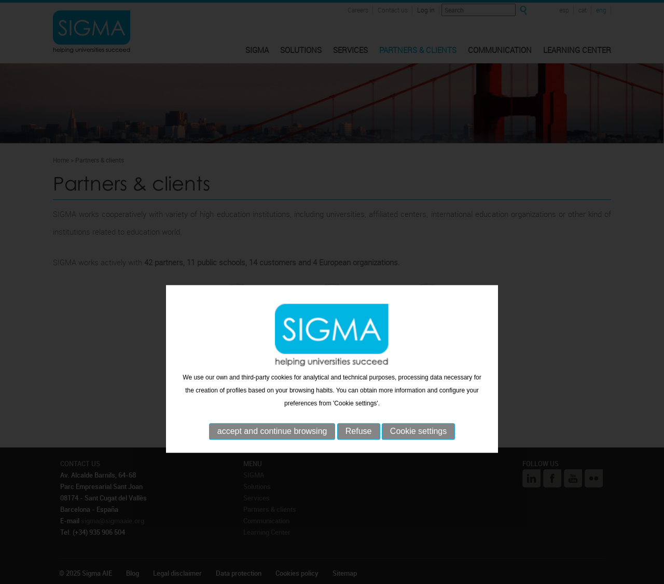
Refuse (358, 451)
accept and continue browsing (272, 451)
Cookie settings (418, 451)
